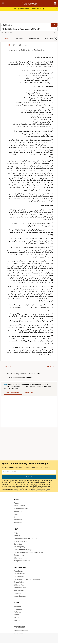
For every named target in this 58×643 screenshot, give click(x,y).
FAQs (16, 533)
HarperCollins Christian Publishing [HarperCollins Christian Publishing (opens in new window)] (27, 579)
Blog (15, 517)
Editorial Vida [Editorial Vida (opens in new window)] (19, 585)
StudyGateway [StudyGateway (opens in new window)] (19, 574)
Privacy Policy (18, 490)
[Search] (54, 25)
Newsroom (18, 520)
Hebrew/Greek (27, 38)
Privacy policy (19, 547)
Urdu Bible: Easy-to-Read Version (20, 373)
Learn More (29, 393)
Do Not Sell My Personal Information (28, 552)
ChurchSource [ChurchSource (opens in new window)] (19, 576)
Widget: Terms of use (22, 560)
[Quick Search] (25, 25)
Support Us (18, 522)
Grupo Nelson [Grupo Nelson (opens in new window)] (19, 582)
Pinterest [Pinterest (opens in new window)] (17, 612)
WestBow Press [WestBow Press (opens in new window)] (19, 590)
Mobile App (18, 511)
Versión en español (21, 630)
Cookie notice (19, 555)
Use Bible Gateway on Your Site (25, 538)
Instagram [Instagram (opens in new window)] (18, 609)
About (16, 503)
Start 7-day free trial (13, 393)
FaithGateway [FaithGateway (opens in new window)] (19, 571)
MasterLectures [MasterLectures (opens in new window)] (20, 596)
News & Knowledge (21, 506)
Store (16, 514)
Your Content (39, 38)
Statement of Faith (21, 508)
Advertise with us (20, 541)
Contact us (18, 544)
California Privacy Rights (24, 549)
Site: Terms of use (20, 558)
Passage (5, 38)
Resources (14, 38)
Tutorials (17, 535)
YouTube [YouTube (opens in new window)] (17, 620)
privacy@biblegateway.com (41, 490)
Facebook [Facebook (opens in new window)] (17, 606)
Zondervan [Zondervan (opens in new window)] (18, 593)
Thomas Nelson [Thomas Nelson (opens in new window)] (20, 588)
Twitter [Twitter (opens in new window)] (16, 617)
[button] (55, 3)
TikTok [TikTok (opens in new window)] (16, 615)
